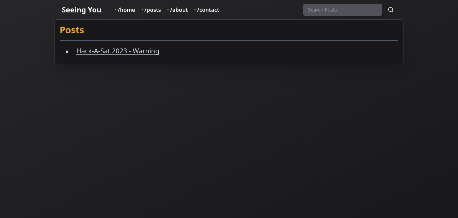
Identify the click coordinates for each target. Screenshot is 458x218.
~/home (125, 9)
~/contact (206, 9)
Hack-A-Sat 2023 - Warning (117, 50)
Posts (72, 30)
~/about (177, 9)
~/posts (151, 9)
